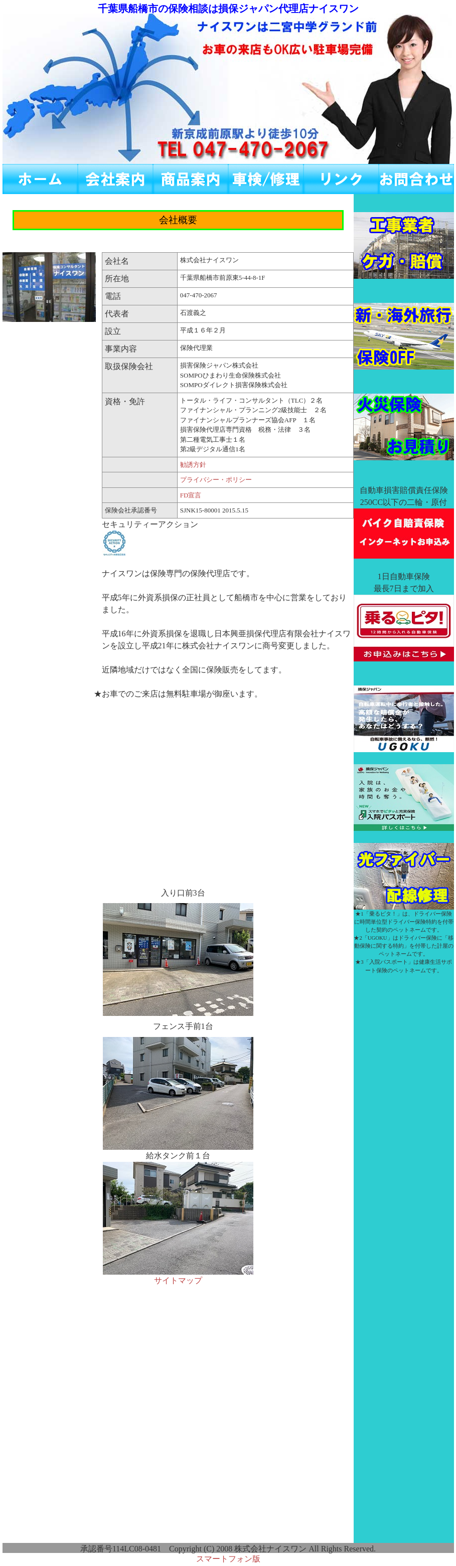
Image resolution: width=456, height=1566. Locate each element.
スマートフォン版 (228, 1558)
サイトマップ (178, 1280)
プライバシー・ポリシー (216, 479)
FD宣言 (191, 495)
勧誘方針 (193, 464)
